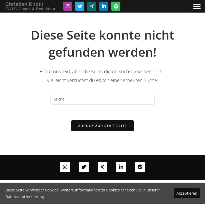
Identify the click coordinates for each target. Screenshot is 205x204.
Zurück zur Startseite (102, 126)
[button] (197, 6)
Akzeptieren (186, 193)
